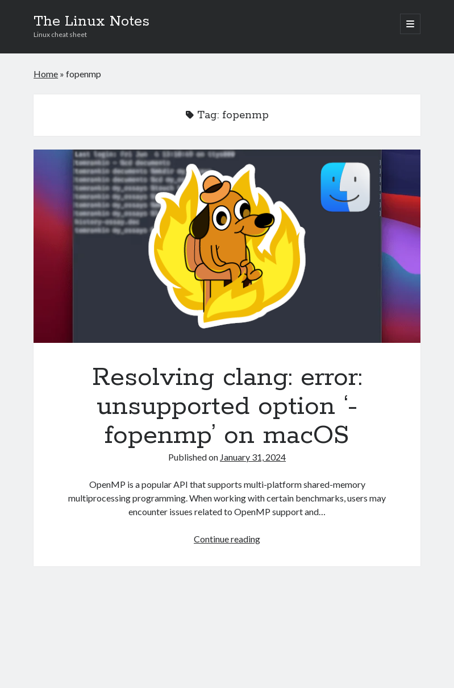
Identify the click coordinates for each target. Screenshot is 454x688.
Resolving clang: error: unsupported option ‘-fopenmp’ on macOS (227, 246)
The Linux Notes (91, 22)
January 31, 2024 (253, 456)
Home (46, 73)
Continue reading (227, 538)
